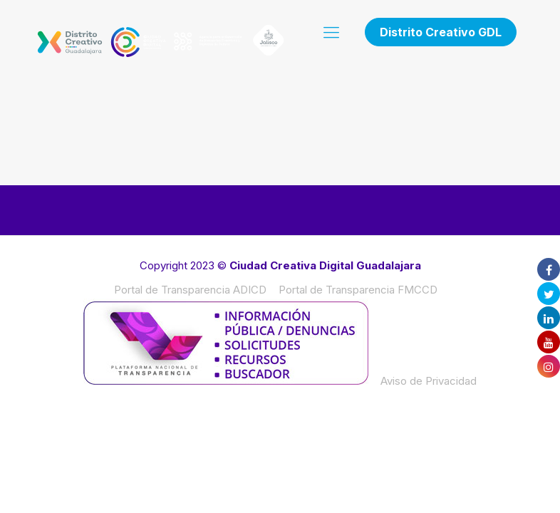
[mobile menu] (331, 32)
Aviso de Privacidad (428, 381)
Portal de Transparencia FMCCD (358, 289)
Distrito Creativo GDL (441, 32)
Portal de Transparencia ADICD (190, 289)
